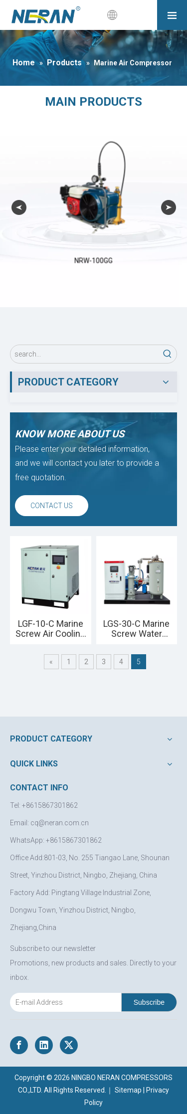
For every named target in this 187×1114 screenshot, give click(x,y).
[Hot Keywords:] (168, 354)
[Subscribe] (149, 1002)
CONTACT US (51, 506)
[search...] (84, 354)
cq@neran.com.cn (59, 823)
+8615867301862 (74, 840)
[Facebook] (19, 1045)
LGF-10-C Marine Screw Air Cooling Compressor (50, 629)
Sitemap (128, 1090)
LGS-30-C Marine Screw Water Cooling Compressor (136, 629)
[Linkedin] (44, 1045)
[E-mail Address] (63, 1002)
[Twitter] (69, 1045)
